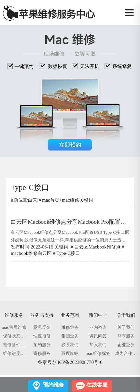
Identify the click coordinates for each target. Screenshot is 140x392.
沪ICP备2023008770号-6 (77, 362)
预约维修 (53, 385)
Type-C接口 (68, 253)
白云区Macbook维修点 (97, 247)
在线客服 (97, 385)
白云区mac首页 (43, 200)
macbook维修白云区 (31, 253)
